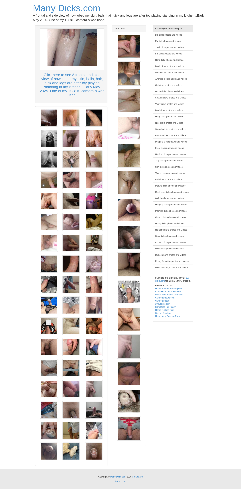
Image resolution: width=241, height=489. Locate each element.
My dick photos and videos (168, 41)
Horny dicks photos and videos (170, 223)
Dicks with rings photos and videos (171, 267)
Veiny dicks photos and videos (169, 104)
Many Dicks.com (67, 8)
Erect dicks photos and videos (169, 148)
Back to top (120, 481)
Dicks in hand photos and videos (170, 255)
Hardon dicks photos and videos (170, 154)
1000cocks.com (162, 304)
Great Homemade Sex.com (168, 291)
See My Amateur (163, 313)
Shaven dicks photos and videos (170, 97)
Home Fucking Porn (164, 310)
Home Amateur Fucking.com (168, 288)
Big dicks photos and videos (168, 35)
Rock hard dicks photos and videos (172, 192)
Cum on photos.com (164, 297)
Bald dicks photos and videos (169, 110)
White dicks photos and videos (169, 72)
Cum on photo (162, 301)
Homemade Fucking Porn (167, 316)
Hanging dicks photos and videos (171, 204)
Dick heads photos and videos (169, 198)
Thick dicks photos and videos (169, 47)
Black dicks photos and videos (169, 66)
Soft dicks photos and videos (169, 167)
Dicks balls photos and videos (169, 248)
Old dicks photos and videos (168, 179)
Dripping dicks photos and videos (171, 142)
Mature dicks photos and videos (170, 186)
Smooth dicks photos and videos (170, 129)
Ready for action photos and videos (172, 261)
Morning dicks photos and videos (171, 211)
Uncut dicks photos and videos (169, 91)
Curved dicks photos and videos (170, 217)
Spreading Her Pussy (165, 307)
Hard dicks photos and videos (169, 60)
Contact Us (137, 477)
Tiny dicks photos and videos (169, 160)
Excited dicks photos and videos (170, 242)
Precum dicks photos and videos (170, 135)
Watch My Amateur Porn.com (169, 294)
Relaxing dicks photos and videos (171, 230)
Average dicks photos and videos (171, 79)
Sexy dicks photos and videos (169, 236)
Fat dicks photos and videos (168, 53)
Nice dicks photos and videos (169, 123)
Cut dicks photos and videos (168, 85)
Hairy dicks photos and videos (169, 116)
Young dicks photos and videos (170, 173)
